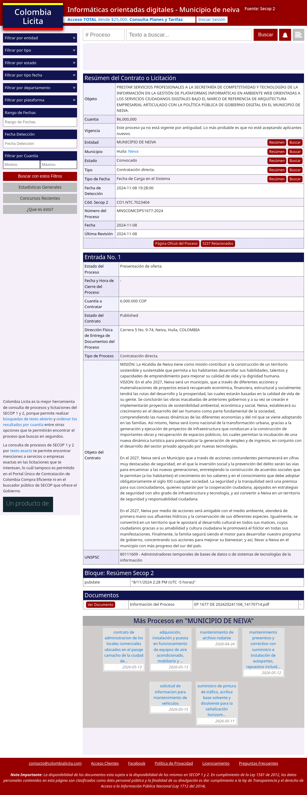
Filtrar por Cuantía (21, 155)
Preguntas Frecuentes (258, 763)
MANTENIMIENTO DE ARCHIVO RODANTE (216, 634)
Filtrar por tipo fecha (23, 75)
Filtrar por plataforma (24, 100)
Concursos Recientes (40, 198)
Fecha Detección (20, 134)
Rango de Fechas (20, 112)
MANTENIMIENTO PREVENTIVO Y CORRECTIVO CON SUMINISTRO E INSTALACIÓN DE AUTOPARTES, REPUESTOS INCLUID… (263, 649)
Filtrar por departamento (27, 87)
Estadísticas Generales (40, 187)
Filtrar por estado (20, 62)
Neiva (133, 151)
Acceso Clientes (105, 763)
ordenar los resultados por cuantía (40, 421)
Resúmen (277, 142)
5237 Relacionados (217, 243)
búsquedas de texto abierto (27, 419)
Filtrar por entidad (21, 37)
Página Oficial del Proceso (176, 243)
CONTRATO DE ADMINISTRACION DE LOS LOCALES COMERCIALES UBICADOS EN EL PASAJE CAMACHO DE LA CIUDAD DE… (123, 646)
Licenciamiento (216, 763)
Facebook (136, 763)
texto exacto (21, 450)
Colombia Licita (32, 16)
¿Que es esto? (40, 209)
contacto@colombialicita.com (55, 763)
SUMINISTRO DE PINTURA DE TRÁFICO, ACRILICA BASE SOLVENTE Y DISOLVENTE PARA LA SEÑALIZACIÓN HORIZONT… (216, 700)
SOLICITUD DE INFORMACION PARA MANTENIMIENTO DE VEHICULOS (170, 694)
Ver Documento (101, 604)
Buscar (295, 142)
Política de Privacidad (174, 763)
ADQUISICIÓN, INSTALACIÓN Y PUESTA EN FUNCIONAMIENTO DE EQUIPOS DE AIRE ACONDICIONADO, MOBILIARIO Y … (170, 646)
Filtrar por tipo (18, 50)
